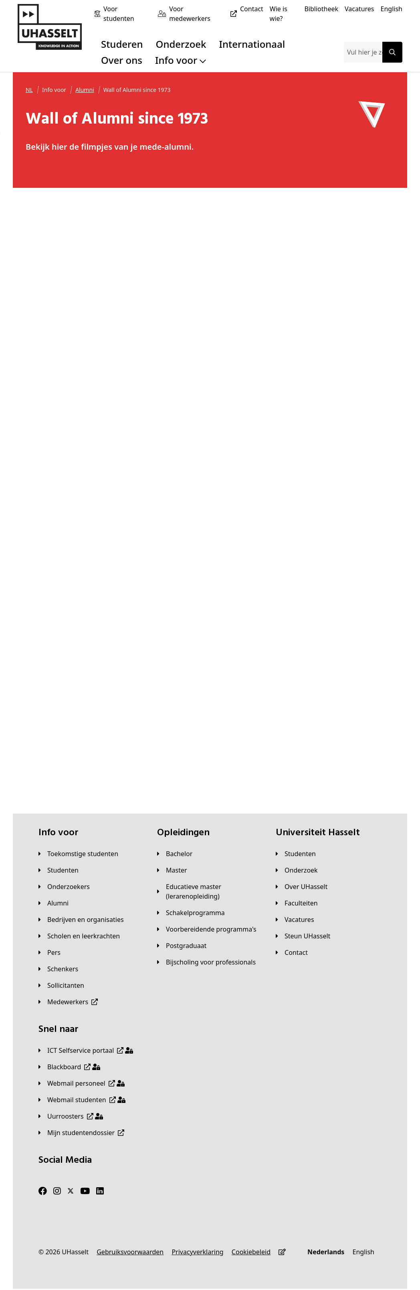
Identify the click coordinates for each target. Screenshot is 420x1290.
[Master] (172, 870)
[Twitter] (70, 1190)
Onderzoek (181, 44)
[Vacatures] (359, 9)
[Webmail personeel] (81, 1083)
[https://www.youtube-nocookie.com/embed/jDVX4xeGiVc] (67, 230)
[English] (391, 9)
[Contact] (251, 9)
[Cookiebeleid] (251, 1252)
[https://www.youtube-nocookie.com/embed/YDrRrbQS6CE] (353, 622)
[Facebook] (42, 1190)
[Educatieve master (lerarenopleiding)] (210, 891)
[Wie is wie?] (284, 13)
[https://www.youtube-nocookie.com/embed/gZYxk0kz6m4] (162, 230)
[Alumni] (84, 90)
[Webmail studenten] (81, 1100)
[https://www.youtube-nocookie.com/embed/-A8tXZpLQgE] (162, 524)
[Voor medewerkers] (204, 13)
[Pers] (49, 952)
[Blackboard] (69, 1067)
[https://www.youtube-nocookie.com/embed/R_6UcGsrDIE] (162, 426)
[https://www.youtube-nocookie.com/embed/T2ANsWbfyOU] (353, 524)
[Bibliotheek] (321, 9)
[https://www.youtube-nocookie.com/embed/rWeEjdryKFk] (353, 230)
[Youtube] (85, 1190)
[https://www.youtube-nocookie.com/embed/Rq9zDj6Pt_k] (67, 524)
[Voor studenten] (127, 13)
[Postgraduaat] (181, 945)
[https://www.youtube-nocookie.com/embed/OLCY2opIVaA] (257, 719)
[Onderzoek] (297, 870)
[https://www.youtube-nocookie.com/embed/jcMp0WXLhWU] (162, 328)
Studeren (122, 44)
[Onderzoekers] (64, 886)
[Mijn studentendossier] (81, 1132)
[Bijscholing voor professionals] (206, 962)
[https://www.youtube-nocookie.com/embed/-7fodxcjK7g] (67, 622)
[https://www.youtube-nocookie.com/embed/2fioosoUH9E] (257, 328)
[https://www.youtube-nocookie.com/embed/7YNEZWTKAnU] (67, 719)
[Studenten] (58, 870)
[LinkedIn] (100, 1190)
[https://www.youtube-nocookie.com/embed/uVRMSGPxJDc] (353, 328)
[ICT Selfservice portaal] (85, 1050)
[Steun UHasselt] (303, 936)
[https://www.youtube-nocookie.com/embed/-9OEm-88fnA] (353, 719)
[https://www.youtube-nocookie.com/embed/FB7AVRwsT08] (257, 230)
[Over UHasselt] (301, 886)
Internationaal (252, 44)
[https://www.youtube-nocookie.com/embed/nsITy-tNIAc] (162, 622)
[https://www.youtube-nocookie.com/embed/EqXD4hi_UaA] (67, 328)
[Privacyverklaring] (197, 1252)
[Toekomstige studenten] (78, 854)
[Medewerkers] (68, 1002)
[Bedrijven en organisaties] (81, 919)
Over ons (121, 60)
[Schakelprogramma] (191, 913)
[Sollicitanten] (61, 985)
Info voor (180, 60)
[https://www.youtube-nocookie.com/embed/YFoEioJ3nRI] (353, 426)
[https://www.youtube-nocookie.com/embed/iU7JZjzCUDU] (257, 426)
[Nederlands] (325, 1252)
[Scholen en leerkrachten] (79, 936)
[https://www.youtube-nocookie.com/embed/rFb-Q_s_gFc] (162, 719)
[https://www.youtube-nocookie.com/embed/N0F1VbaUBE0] (257, 524)
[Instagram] (57, 1190)
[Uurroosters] (70, 1116)
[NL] (29, 90)
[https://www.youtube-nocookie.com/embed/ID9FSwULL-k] (257, 622)
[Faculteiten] (297, 903)
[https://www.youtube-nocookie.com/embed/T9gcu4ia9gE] (67, 426)
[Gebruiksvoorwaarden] (130, 1252)
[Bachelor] (174, 854)
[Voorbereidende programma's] (206, 929)
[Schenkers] (58, 969)
